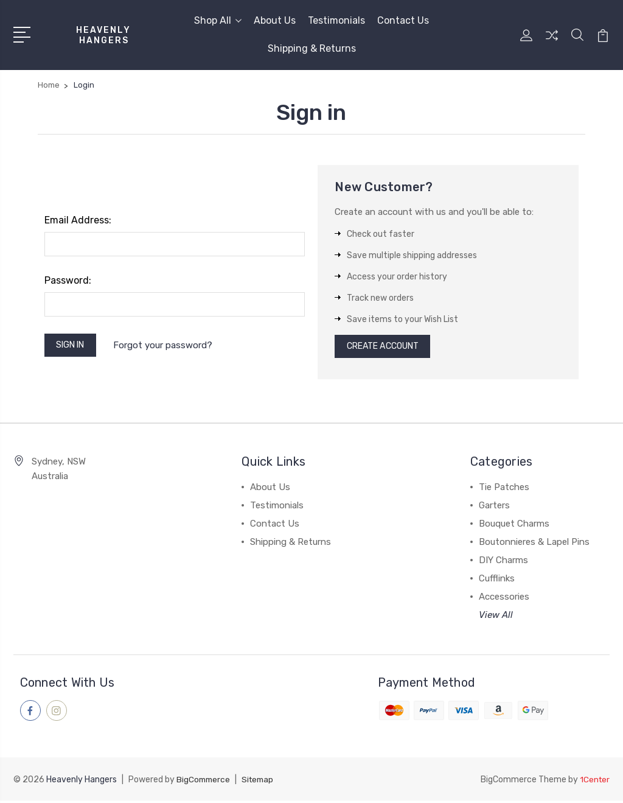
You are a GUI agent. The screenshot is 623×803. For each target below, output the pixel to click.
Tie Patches (504, 490)
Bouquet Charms (514, 527)
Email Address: (77, 220)
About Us (275, 20)
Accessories (504, 600)
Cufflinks (497, 582)
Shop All (218, 20)
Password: (67, 280)
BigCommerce (204, 782)
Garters (494, 508)
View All (496, 618)
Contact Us (403, 20)
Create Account (387, 348)
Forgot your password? (169, 346)
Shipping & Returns (312, 48)
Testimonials (336, 20)
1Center (594, 782)
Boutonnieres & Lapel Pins (534, 545)
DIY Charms (503, 563)
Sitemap (261, 782)
